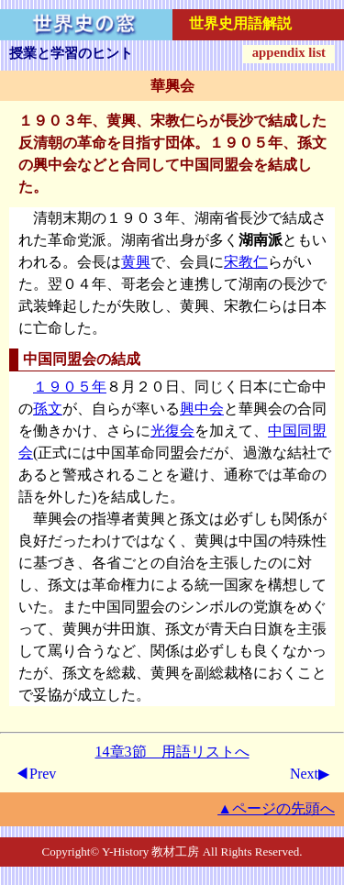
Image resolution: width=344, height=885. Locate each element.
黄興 (135, 262)
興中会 (202, 408)
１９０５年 (69, 386)
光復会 (172, 430)
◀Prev (35, 773)
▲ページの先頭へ (276, 808)
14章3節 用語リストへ (172, 751)
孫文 (47, 408)
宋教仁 (246, 262)
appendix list (289, 52)
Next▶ (309, 773)
